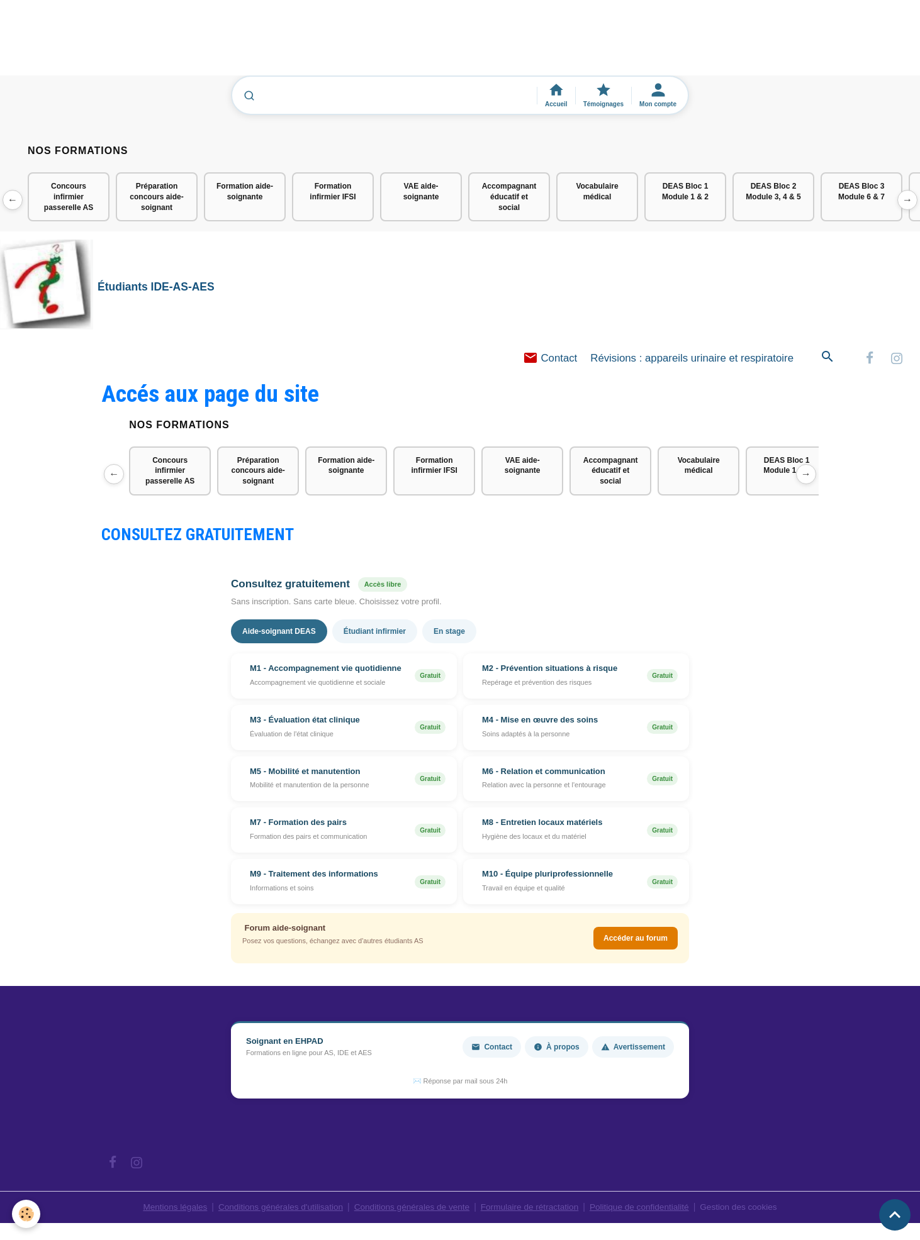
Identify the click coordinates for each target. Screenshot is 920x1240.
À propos (557, 1048)
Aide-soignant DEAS (279, 633)
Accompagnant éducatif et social (509, 197)
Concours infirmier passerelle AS (68, 197)
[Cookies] (27, 1214)
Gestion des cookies (746, 1209)
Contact (550, 360)
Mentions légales (167, 1209)
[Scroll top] (895, 1215)
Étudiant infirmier (375, 633)
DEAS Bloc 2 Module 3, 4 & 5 (773, 191)
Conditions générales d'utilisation (275, 1209)
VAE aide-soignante (421, 191)
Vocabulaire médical (597, 191)
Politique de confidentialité (644, 1209)
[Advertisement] (229, 43)
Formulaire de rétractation (531, 1209)
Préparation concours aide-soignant (156, 197)
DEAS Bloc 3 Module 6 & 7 (861, 191)
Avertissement (633, 1048)
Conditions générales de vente (410, 1209)
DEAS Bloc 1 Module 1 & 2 (685, 191)
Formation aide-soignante (244, 191)
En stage (449, 633)
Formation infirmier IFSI (333, 191)
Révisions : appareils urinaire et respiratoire (692, 360)
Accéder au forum (635, 940)
